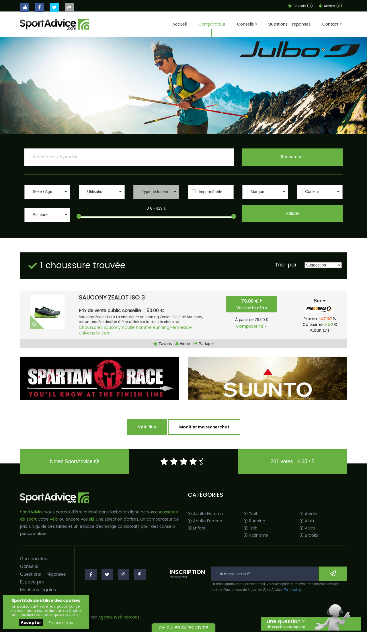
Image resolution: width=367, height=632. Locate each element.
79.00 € (251, 304)
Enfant (197, 528)
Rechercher (292, 157)
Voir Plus (147, 427)
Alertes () (330, 6)
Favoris (162, 343)
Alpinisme (256, 535)
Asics (307, 528)
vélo (54, 519)
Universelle (89, 333)
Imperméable (210, 192)
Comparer (251, 326)
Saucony (112, 327)
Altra (307, 521)
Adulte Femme (205, 521)
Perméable (181, 327)
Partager (204, 343)
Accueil (179, 24)
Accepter (31, 622)
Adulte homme (137, 327)
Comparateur (211, 24)
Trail (250, 514)
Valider (292, 213)
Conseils (246, 24)
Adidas (309, 514)
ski (91, 519)
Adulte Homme (205, 514)
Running (161, 327)
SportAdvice (32, 512)
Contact (331, 24)
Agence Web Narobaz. (119, 617)
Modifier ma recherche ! (204, 427)
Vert (105, 333)
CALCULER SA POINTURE (183, 627)
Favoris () (300, 6)
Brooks (309, 535)
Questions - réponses (289, 24)
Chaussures (90, 327)
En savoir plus (61, 622)
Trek (250, 528)
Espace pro (32, 582)
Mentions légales (38, 590)
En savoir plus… (296, 590)
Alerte (182, 343)
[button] (47, 192)
